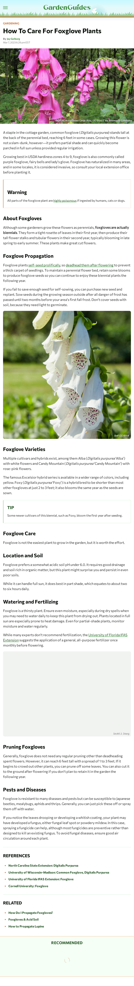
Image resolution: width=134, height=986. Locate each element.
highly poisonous (64, 200)
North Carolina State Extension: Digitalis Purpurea (43, 865)
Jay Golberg (13, 38)
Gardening (11, 23)
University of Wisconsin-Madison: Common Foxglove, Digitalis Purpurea (58, 872)
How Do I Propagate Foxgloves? (30, 912)
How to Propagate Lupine (26, 926)
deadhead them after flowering (89, 265)
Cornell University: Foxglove (28, 886)
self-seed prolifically (44, 265)
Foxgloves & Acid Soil (23, 919)
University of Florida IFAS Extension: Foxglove (40, 879)
